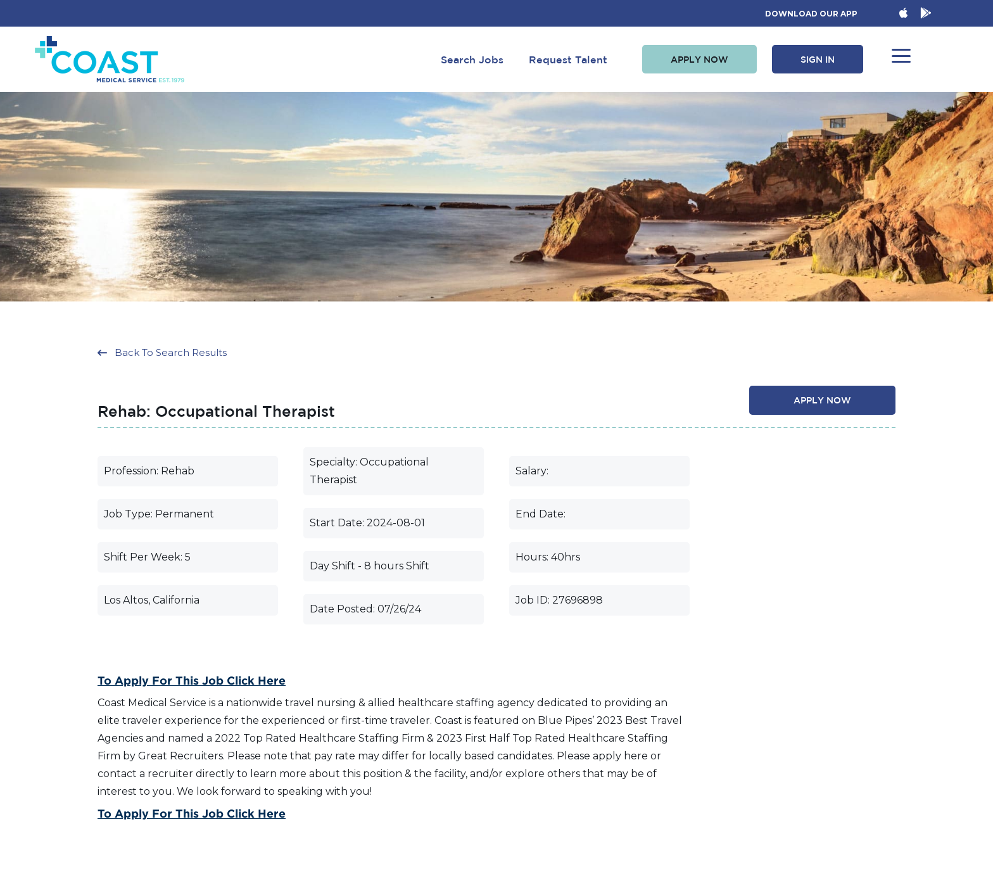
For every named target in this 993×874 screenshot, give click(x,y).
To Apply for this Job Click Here (192, 680)
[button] (699, 59)
